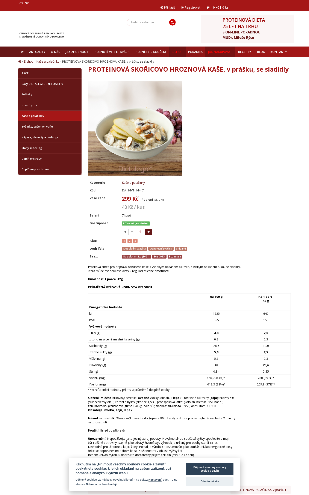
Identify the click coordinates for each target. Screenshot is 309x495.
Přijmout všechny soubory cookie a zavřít (209, 469)
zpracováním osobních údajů (227, 425)
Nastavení (155, 479)
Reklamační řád (128, 409)
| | (279, 3)
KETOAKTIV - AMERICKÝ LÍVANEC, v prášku (123, 389)
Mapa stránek (27, 472)
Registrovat (252, 3)
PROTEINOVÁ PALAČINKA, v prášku (260, 389)
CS (21, 3)
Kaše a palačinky (47, 58)
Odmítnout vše (210, 481)
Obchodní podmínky (44, 409)
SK (27, 3)
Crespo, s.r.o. (282, 472)
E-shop (28, 58)
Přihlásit (228, 3)
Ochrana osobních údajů (77, 409)
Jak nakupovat (105, 409)
